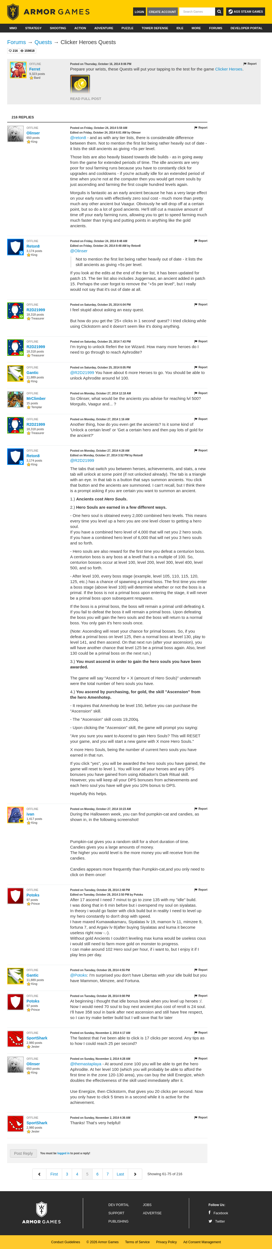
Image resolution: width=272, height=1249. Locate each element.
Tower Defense (155, 28)
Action (80, 28)
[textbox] (197, 11)
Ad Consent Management (202, 1242)
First (54, 1174)
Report (250, 64)
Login (139, 11)
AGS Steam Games (245, 11)
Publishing (119, 1221)
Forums (215, 28)
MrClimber (36, 398)
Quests (43, 42)
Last (120, 1174)
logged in (63, 1153)
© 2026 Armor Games (102, 1242)
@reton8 (78, 137)
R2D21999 (36, 310)
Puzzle (127, 28)
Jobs (147, 1205)
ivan (30, 814)
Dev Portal (119, 1205)
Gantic (33, 373)
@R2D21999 (82, 372)
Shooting (58, 28)
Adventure (103, 28)
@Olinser (79, 250)
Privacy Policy (166, 1242)
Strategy (33, 28)
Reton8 (33, 246)
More (196, 28)
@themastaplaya (85, 1063)
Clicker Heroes (228, 69)
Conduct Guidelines (65, 1242)
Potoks (33, 895)
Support (117, 1213)
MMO (13, 28)
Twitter (216, 1221)
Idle (179, 28)
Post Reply (23, 1153)
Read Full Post (85, 99)
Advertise (152, 1213)
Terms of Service (137, 1242)
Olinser (33, 133)
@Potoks (78, 975)
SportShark (37, 1038)
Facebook (218, 1213)
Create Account (162, 11)
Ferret (34, 69)
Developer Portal (247, 28)
